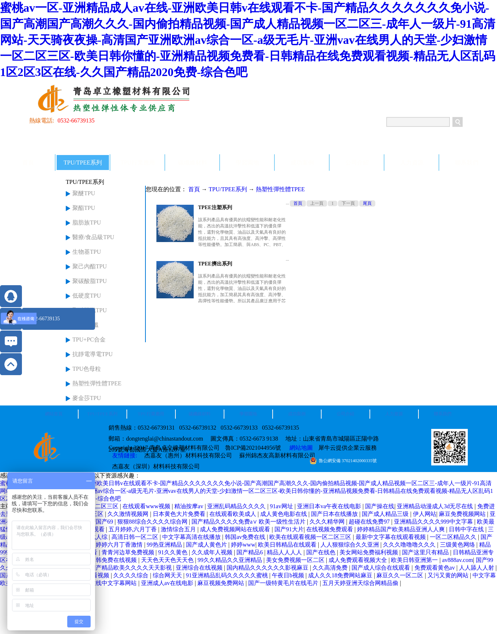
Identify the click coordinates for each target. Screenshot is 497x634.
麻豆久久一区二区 (400, 575)
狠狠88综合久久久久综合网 (153, 521)
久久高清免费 (330, 568)
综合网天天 (168, 575)
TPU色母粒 (86, 369)
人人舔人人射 (477, 568)
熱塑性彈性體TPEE (96, 383)
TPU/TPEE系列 (228, 189)
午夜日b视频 (289, 575)
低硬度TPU (86, 296)
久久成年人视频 (212, 552)
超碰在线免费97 (370, 521)
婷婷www (243, 544)
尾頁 (367, 203)
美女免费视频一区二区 (296, 560)
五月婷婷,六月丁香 (133, 529)
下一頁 (348, 203)
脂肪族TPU (86, 222)
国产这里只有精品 (426, 552)
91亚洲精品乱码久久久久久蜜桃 (227, 575)
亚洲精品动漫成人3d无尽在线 (435, 506)
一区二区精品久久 (454, 537)
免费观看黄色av (435, 568)
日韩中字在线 (467, 529)
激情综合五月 (179, 529)
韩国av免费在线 (246, 537)
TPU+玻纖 (85, 325)
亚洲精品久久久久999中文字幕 (434, 521)
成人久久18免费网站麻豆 (341, 575)
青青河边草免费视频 (129, 552)
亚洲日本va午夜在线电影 (330, 506)
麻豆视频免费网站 (221, 583)
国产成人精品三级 (386, 514)
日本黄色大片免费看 (180, 514)
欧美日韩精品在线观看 (288, 544)
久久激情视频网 (128, 514)
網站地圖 (300, 448)
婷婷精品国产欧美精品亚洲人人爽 (401, 529)
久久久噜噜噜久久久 (410, 544)
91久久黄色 (173, 552)
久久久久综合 (131, 575)
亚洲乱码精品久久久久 (237, 506)
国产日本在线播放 (335, 514)
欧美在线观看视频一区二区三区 (311, 537)
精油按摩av (189, 506)
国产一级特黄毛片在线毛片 (284, 583)
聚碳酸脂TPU (89, 281)
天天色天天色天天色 (168, 560)
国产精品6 (250, 552)
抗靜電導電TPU (92, 354)
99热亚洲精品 (165, 544)
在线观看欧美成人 (233, 514)
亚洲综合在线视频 (200, 568)
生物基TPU (86, 252)
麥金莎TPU (86, 398)
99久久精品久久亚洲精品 (230, 560)
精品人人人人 (285, 552)
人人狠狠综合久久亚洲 (350, 544)
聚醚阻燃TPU (89, 310)
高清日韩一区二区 (135, 537)
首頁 (28, 162)
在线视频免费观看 (330, 529)
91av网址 (282, 506)
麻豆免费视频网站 (463, 514)
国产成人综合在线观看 (381, 568)
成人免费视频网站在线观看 (236, 529)
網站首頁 (53, 413)
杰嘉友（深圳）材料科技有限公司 (156, 466)
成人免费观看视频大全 (358, 560)
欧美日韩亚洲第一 (415, 560)
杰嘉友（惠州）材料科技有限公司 (188, 455)
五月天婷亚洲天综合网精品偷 (361, 583)
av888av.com (457, 560)
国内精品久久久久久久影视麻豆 (268, 568)
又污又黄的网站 (449, 575)
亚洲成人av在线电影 (168, 583)
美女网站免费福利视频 (369, 552)
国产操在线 (379, 506)
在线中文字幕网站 (114, 583)
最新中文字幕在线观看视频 (391, 537)
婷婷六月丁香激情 (120, 544)
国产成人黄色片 (207, 544)
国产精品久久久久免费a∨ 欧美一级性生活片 (249, 521)
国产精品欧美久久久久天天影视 (131, 568)
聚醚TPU (83, 193)
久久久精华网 (328, 521)
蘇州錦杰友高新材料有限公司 (277, 455)
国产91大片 (289, 529)
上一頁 (316, 203)
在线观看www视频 (147, 506)
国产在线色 (321, 552)
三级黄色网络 (458, 544)
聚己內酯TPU (89, 266)
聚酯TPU (83, 208)
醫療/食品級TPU (93, 237)
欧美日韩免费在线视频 (108, 560)
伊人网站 (424, 514)
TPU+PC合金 (89, 339)
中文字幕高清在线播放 (192, 537)
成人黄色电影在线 (284, 514)
